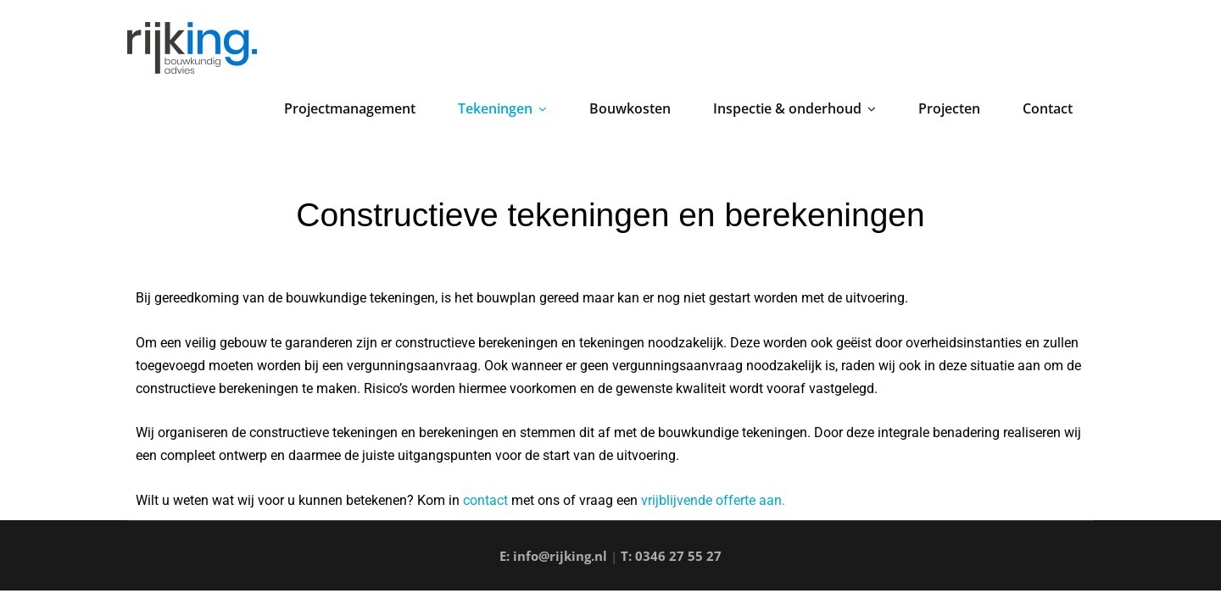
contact (485, 500)
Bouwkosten (630, 108)
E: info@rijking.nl (553, 555)
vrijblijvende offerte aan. (713, 500)
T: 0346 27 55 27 (671, 555)
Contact (1048, 108)
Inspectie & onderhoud (794, 108)
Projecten (949, 108)
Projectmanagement (349, 108)
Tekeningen (502, 108)
